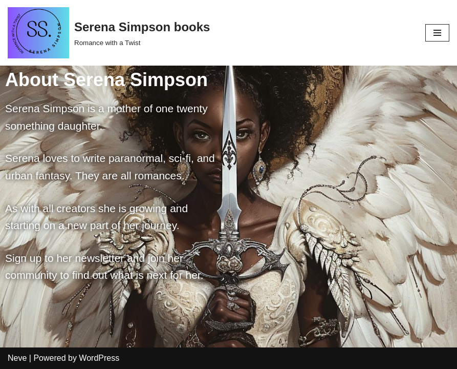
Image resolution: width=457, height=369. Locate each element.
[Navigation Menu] (437, 33)
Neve (17, 358)
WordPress (99, 358)
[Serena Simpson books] (109, 32)
